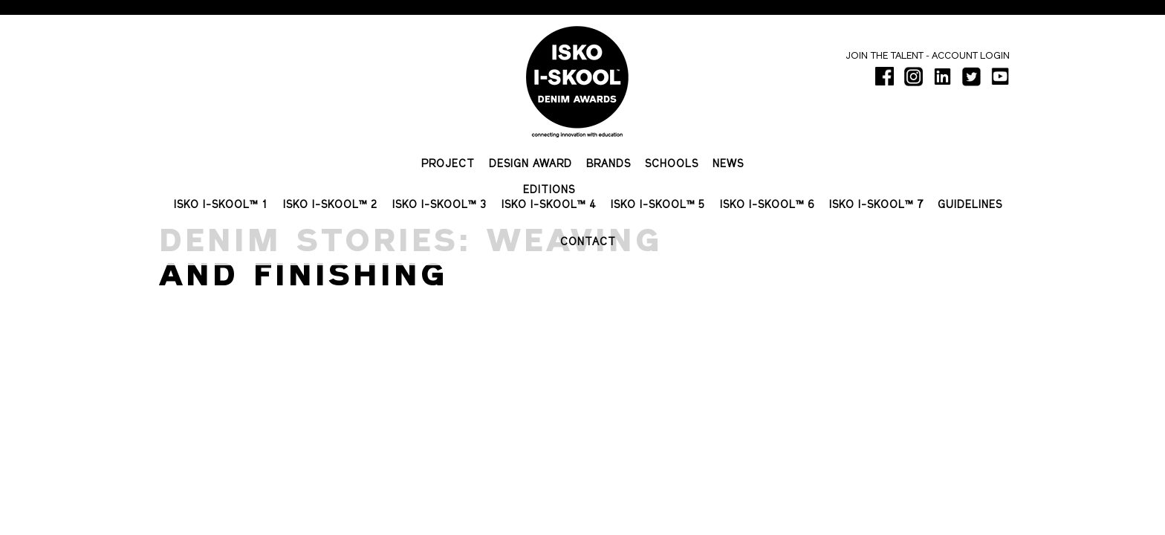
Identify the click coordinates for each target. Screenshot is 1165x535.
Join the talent (885, 56)
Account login (971, 56)
